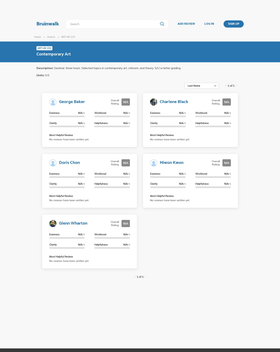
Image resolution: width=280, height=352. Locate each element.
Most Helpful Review (61, 135)
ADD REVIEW (186, 24)
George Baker (72, 101)
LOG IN (209, 24)
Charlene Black (174, 101)
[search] (113, 24)
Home (37, 36)
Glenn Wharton (73, 223)
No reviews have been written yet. (69, 139)
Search (51, 36)
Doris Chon (69, 162)
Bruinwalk (47, 24)
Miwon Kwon (172, 162)
